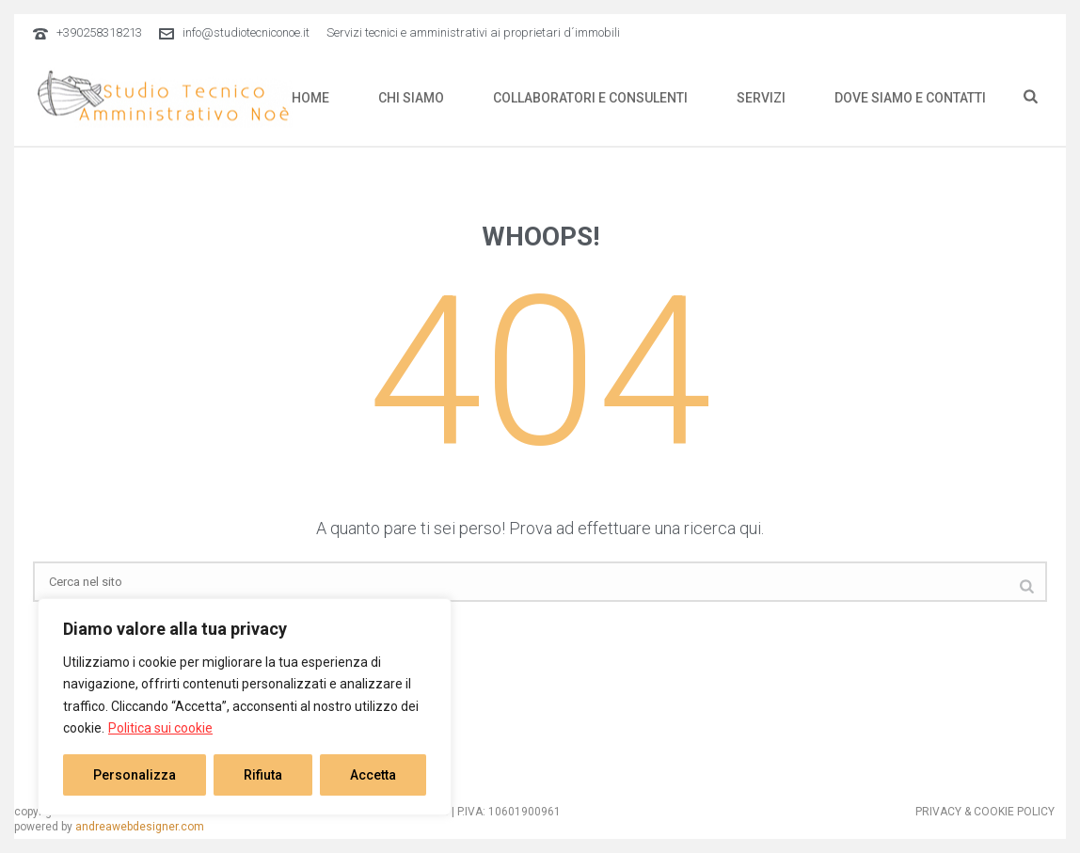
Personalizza (134, 774)
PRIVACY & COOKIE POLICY (985, 811)
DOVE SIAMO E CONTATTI (910, 97)
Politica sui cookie (160, 727)
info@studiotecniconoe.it (246, 32)
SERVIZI (761, 97)
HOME (310, 97)
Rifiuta (263, 774)
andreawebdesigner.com (139, 826)
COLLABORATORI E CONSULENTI (590, 97)
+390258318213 (99, 32)
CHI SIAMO (411, 97)
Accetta (373, 774)
